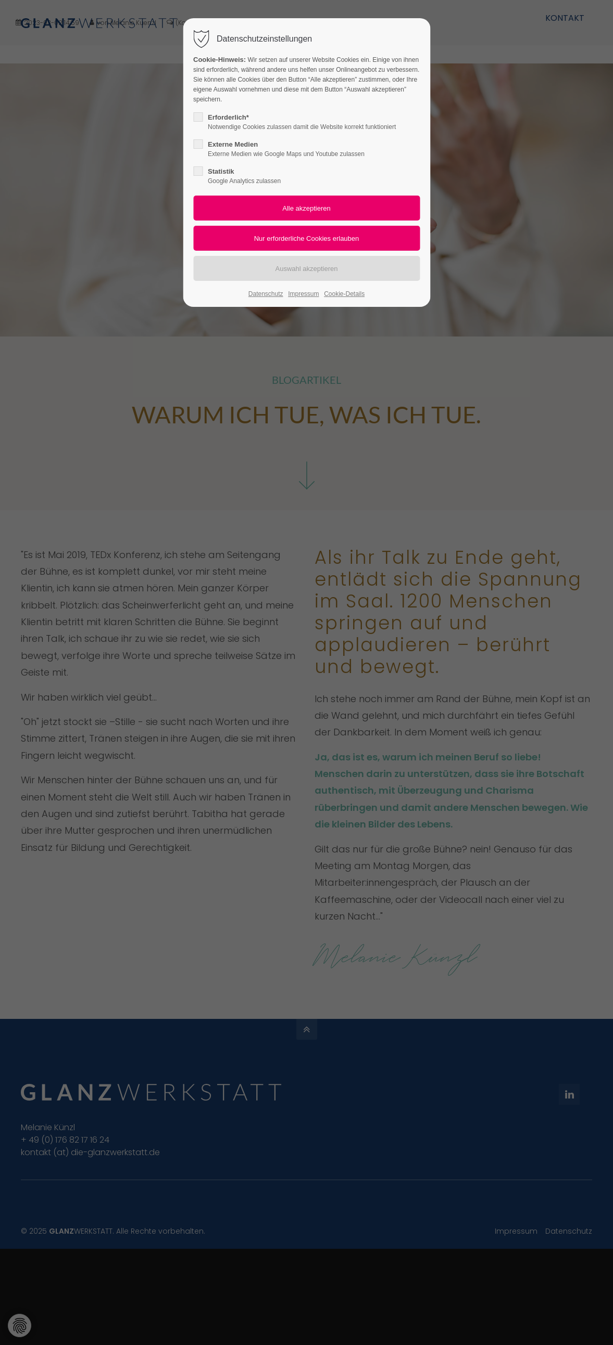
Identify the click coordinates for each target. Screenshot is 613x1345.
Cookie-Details (344, 294)
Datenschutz (265, 294)
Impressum (303, 294)
